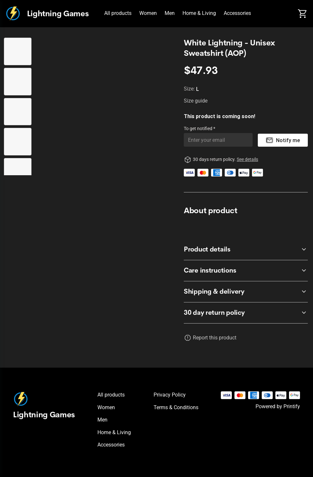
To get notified (198, 128)
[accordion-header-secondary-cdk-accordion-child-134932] (246, 270)
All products (117, 13)
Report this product (214, 338)
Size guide (195, 101)
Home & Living (199, 13)
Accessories (237, 13)
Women (148, 13)
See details (247, 159)
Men (170, 13)
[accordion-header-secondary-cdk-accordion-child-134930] (246, 312)
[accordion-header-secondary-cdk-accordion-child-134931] (246, 249)
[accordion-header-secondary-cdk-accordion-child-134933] (246, 291)
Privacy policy (170, 395)
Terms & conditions (176, 407)
